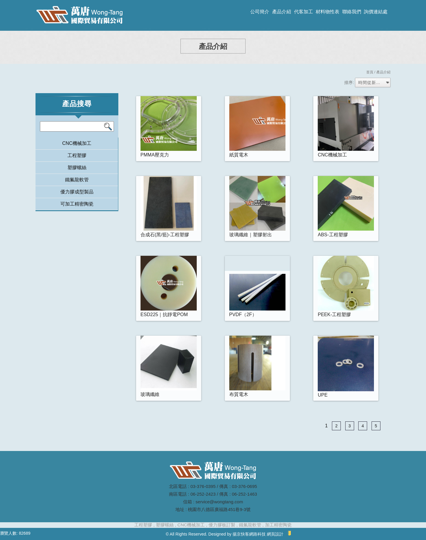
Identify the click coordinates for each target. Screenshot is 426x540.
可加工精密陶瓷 (76, 203)
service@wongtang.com (219, 501)
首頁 (369, 72)
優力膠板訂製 (222, 524)
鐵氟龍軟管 (77, 179)
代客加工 (303, 11)
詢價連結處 (376, 11)
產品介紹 (281, 11)
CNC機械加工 (76, 143)
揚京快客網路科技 (249, 534)
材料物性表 (327, 11)
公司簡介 (259, 11)
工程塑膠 (76, 155)
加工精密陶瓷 (278, 524)
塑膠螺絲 (76, 167)
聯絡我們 (351, 11)
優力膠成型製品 (76, 191)
